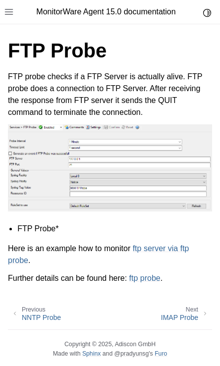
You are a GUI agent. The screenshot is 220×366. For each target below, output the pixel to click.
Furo (161, 353)
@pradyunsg (131, 353)
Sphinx (91, 353)
